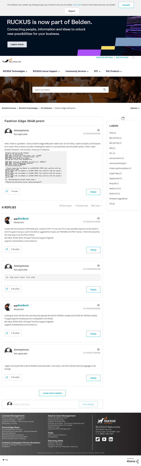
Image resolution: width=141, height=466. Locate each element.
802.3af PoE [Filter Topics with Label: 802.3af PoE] (114, 138)
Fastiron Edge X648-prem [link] (65, 108)
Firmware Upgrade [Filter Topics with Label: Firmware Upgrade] (117, 198)
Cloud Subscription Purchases (60, 425)
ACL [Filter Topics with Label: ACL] (111, 153)
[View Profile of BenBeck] (23, 218)
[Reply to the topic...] (46, 404)
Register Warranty (55, 443)
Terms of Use (70, 452)
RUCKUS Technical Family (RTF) (15, 437)
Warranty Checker (55, 445)
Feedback (6, 446)
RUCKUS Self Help (104, 57)
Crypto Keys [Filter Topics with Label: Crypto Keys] (114, 173)
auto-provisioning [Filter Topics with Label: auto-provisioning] (116, 163)
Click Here (77, 5)
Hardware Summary (56, 420)
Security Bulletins (9, 433)
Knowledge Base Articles (12, 429)
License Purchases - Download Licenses (18, 421)
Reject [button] (71, 11)
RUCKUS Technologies (14, 71)
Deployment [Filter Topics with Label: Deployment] (114, 178)
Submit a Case (53, 427)
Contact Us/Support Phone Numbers (17, 445)
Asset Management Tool (57, 418)
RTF (96, 71)
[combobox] (70, 90)
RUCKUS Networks (108, 426)
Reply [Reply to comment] (93, 250)
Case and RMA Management (59, 429)
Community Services (75, 71)
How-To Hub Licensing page (13, 418)
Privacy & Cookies (80, 452)
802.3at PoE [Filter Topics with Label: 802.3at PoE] (114, 143)
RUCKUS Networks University (14, 438)
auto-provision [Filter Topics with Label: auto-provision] (115, 158)
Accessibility (53, 437)
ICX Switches (46, 108)
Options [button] (134, 108)
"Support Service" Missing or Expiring (62, 446)
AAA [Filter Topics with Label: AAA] (111, 148)
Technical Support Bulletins (13, 435)
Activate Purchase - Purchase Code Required (66, 423)
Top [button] (6, 460)
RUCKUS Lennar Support (45, 71)
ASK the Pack (122, 57)
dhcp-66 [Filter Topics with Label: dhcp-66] (112, 183)
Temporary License (9, 423)
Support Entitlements (56, 421)
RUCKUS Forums (9, 108)
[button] (126, 5)
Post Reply (88, 404)
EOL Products (112, 71)
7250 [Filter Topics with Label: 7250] (111, 133)
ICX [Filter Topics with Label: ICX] (110, 203)
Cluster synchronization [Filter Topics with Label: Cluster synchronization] (119, 168)
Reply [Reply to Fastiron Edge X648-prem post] (93, 192)
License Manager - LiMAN (12, 420)
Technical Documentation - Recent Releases (19, 431)
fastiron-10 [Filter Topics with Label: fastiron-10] (113, 188)
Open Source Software (57, 435)
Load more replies (52, 393)
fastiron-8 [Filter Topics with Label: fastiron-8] (113, 193)
